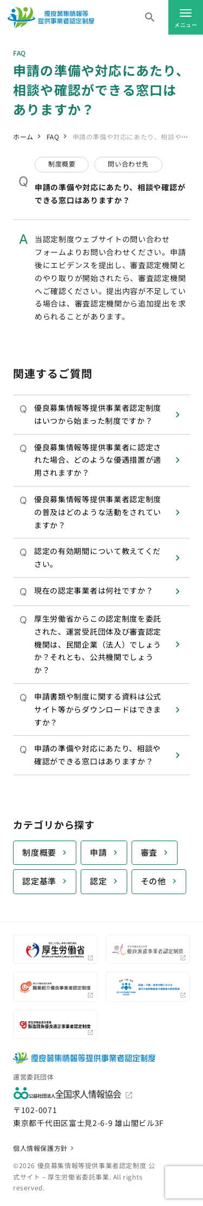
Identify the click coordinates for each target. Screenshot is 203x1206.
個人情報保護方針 (40, 1147)
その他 (153, 881)
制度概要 (39, 852)
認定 (98, 881)
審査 (149, 852)
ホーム (23, 136)
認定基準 (39, 881)
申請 (98, 852)
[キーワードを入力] (150, 17)
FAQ (53, 136)
